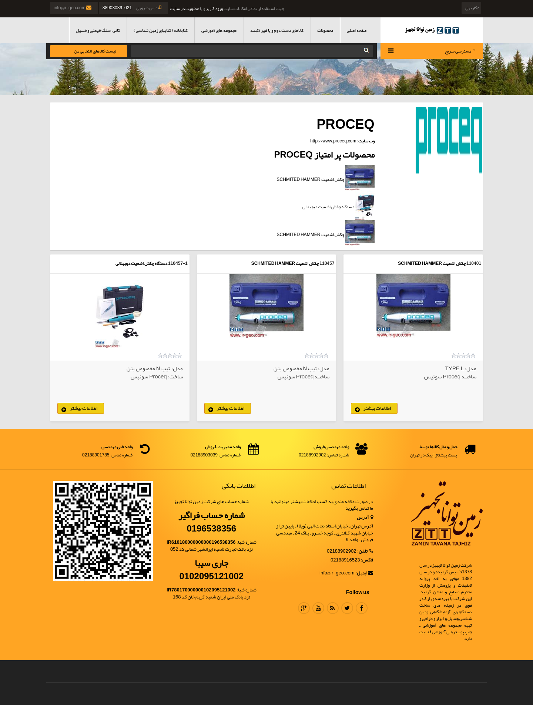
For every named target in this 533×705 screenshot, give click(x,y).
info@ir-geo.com (73, 7)
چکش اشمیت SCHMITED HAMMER (432, 263)
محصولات (325, 30)
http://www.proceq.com (333, 140)
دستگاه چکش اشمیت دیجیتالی (141, 263)
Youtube (318, 608)
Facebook (362, 608)
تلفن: (365, 551)
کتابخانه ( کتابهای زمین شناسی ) (161, 30)
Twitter (347, 608)
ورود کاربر (214, 8)
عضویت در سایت (184, 8)
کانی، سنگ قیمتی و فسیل (98, 30)
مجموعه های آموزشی (219, 30)
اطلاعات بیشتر (377, 408)
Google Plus (304, 608)
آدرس (365, 517)
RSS (333, 608)
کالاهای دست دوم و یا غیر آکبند (277, 30)
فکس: (367, 560)
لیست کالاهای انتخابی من (95, 51)
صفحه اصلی (356, 30)
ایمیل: (364, 573)
